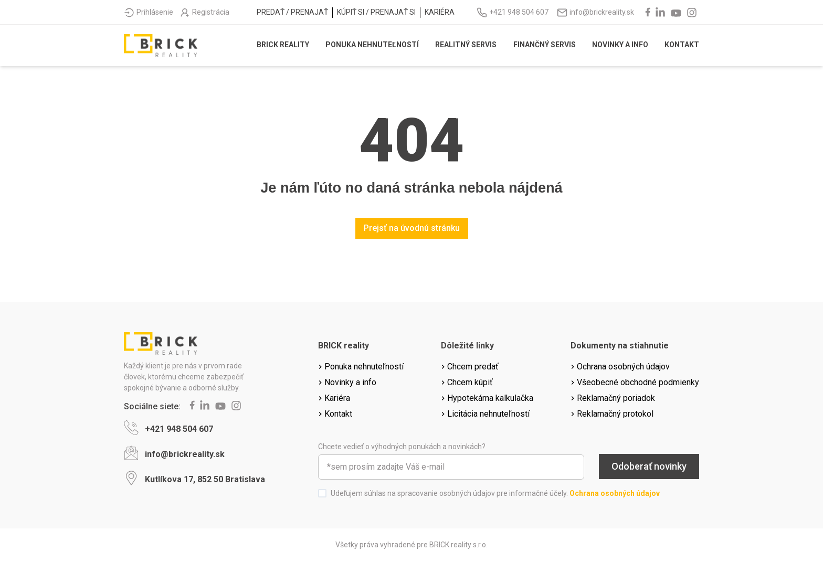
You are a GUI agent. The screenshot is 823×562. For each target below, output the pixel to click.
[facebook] (647, 12)
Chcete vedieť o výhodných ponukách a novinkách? (402, 446)
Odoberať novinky (649, 466)
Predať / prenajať (292, 12)
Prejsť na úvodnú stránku (412, 228)
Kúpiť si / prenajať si (376, 12)
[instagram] (693, 12)
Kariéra (440, 12)
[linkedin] (661, 12)
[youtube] (677, 12)
